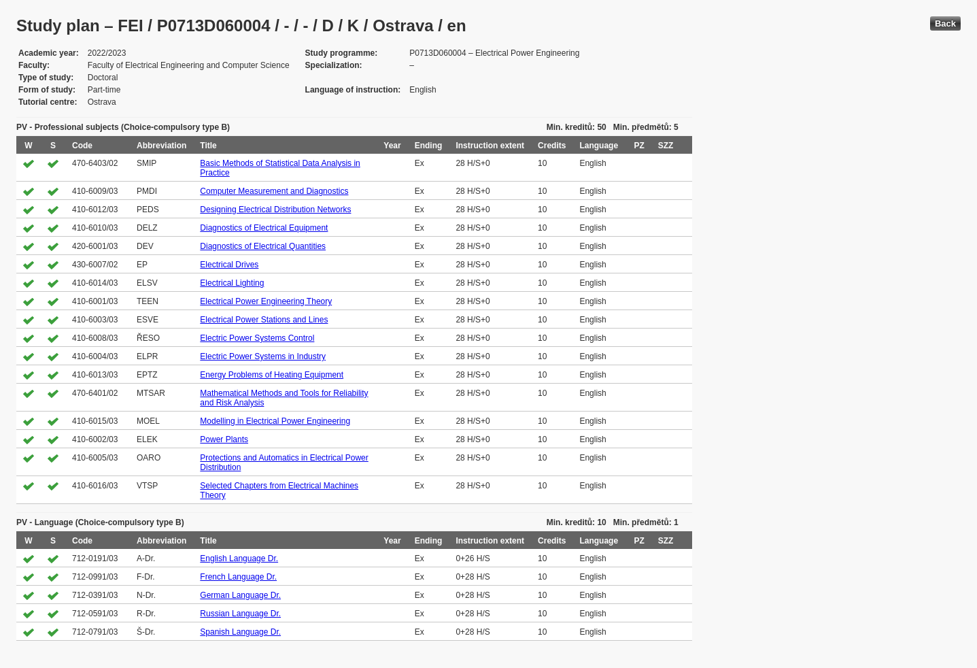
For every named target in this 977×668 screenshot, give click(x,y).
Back (945, 23)
